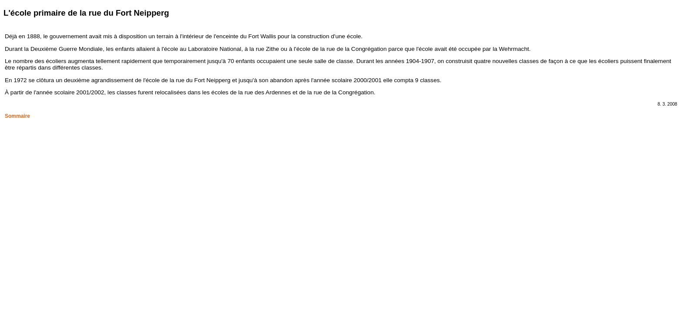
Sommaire (17, 116)
